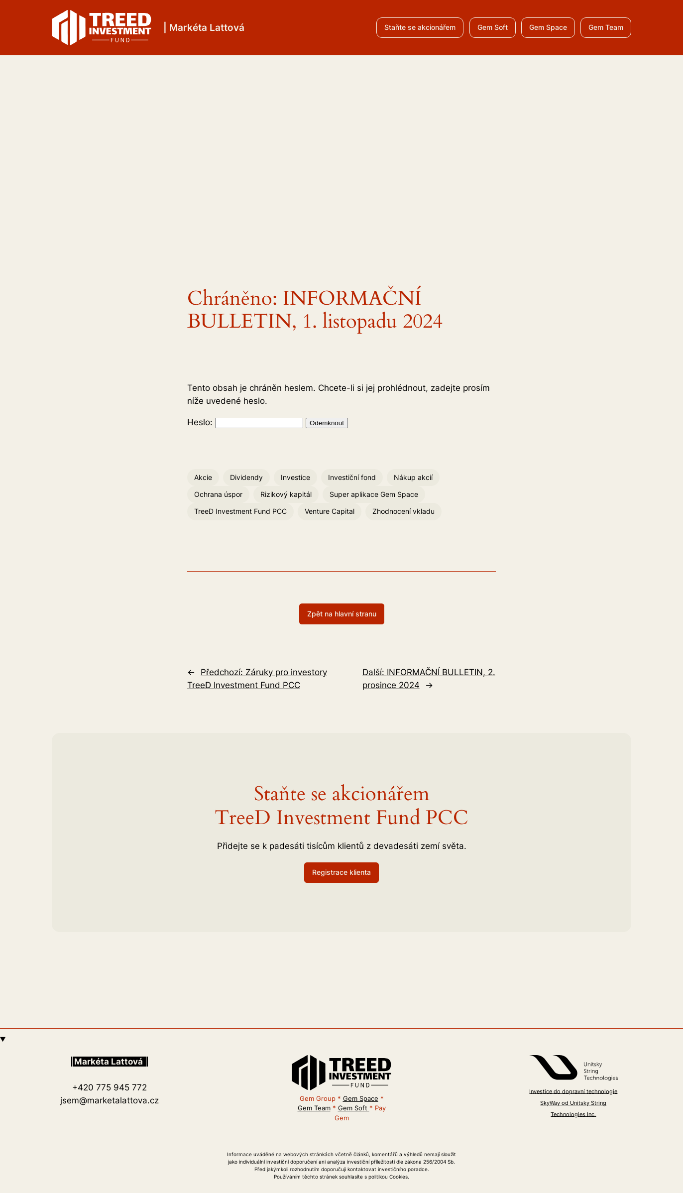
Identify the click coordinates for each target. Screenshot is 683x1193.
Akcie (203, 477)
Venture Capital (329, 511)
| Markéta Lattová (203, 27)
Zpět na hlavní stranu (341, 613)
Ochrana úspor (218, 494)
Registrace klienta (341, 872)
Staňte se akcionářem (419, 27)
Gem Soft (492, 27)
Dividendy (246, 477)
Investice (295, 477)
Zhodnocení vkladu (403, 511)
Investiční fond (352, 477)
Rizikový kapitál (286, 494)
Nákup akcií (413, 477)
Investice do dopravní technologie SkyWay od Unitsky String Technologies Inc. (573, 1102)
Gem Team (605, 27)
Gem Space (548, 27)
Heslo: (245, 422)
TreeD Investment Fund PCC (240, 511)
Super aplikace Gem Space (374, 494)
